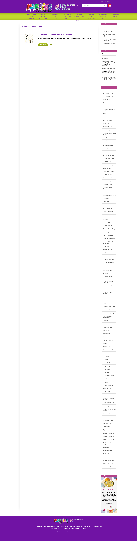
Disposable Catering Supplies (31, 16)
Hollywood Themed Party (109, 309)
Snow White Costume (108, 413)
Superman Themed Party (109, 436)
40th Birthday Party (108, 96)
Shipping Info (102, 1)
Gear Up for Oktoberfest (106, 65)
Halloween (105, 273)
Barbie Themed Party (108, 148)
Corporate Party (107, 216)
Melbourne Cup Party (108, 340)
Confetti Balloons (107, 208)
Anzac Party (106, 123)
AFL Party (105, 114)
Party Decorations (97, 526)
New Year (105, 353)
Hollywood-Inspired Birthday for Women (55, 35)
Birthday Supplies (55, 528)
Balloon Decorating (108, 145)
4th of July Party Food (108, 102)
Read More (43, 44)
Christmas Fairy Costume (109, 195)
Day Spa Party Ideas (108, 225)
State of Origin (106, 426)
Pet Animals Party (107, 391)
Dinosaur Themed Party (109, 229)
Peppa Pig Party (107, 388)
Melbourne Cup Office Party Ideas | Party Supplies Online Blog (109, 70)
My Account (96, 1)
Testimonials (109, 53)
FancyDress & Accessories (43, 16)
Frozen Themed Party (108, 259)
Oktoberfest (106, 359)
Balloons (64, 528)
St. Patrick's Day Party (108, 420)
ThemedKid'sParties (55, 16)
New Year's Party (107, 356)
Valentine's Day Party (108, 460)
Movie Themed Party (108, 349)
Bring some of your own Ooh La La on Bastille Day (109, 44)
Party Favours (106, 362)
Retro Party (106, 406)
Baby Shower (106, 137)
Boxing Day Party (107, 161)
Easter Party (106, 246)
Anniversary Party (107, 120)
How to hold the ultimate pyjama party (109, 35)
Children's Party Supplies (76, 526)
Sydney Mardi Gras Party (109, 439)
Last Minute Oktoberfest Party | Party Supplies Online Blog (109, 63)
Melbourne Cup (107, 337)
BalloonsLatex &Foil (103, 16)
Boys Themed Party (108, 165)
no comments (56, 44)
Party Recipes (106, 369)
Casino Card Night (107, 174)
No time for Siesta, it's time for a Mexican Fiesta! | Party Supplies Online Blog (109, 78)
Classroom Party (107, 205)
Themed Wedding (107, 450)
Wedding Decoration (108, 463)
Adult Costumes (107, 106)
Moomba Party (106, 343)
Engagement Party (107, 249)
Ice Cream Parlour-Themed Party (107, 317)
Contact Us (109, 1)
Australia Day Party (108, 126)
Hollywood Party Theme (109, 306)
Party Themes (87, 526)
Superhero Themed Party (109, 433)
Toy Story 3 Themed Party (109, 453)
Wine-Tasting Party (108, 466)
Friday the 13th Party (108, 256)
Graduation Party (107, 270)
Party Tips (105, 382)
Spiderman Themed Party (109, 417)
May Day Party (106, 330)
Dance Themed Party (108, 222)
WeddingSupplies (115, 15)
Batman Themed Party (108, 155)
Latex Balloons (107, 324)
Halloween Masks (107, 289)
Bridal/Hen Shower (107, 168)
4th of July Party (107, 99)
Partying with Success (108, 385)
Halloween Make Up (108, 286)
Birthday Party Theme (108, 158)
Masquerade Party (107, 327)
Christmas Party (107, 198)
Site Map (83, 528)
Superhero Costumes (108, 430)
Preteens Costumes (108, 395)
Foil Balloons (106, 252)
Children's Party (107, 181)
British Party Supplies (108, 171)
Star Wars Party (107, 423)
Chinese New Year (107, 184)
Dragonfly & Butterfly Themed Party (108, 242)
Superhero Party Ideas (108, 31)
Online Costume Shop (62, 526)
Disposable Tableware (49, 526)
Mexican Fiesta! (105, 81)
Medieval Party (106, 333)
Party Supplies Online (108, 375)
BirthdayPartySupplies (91, 16)
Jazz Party (105, 320)
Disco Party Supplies (108, 235)
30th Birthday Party (108, 93)
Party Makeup (106, 366)
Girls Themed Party (107, 267)
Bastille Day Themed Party (109, 152)
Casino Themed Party (108, 177)
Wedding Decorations (74, 528)
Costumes (105, 219)
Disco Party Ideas (107, 232)
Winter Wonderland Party (109, 470)
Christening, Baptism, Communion (108, 188)
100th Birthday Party (108, 90)
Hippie (104, 303)
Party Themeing (107, 378)
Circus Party (106, 201)
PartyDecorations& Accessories (79, 17)
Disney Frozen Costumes (109, 238)
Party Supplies (106, 372)
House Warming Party (108, 313)
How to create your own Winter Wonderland (109, 27)
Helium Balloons (107, 300)
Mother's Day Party (107, 346)
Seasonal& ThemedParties (67, 16)
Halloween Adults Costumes (107, 277)
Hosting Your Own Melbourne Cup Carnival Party (108, 73)
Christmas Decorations (108, 192)
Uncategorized (106, 457)
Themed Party (106, 447)
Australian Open (107, 130)
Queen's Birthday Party (108, 402)
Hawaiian (105, 296)
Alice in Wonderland (108, 117)
